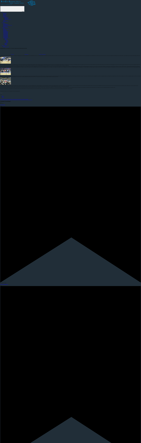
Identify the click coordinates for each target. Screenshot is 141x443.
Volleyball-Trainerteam (5, 31)
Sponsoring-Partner (5, 15)
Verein (2, 12)
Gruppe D (7, 42)
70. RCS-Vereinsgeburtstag (4, 284)
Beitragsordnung (6, 18)
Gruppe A (7, 40)
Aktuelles (4, 23)
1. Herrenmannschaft (5, 35)
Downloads (4, 16)
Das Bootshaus (4, 14)
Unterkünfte (6, 44)
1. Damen (40, 54)
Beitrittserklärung (6, 17)
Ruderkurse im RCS (5, 26)
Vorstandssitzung (2, 104)
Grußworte (6, 39)
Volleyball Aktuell (43, 54)
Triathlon (3, 45)
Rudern (2, 22)
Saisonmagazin (5, 30)
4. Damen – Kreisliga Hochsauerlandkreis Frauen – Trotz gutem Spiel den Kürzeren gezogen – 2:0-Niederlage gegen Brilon (14, 99)
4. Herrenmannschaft (5, 37)
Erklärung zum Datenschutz (8, 19)
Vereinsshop (4, 29)
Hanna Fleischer (26, 54)
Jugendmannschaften (5, 32)
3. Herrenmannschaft (5, 36)
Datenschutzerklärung (5, 21)
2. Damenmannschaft (5, 33)
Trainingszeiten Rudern (5, 24)
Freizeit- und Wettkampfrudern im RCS (7, 25)
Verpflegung (6, 43)
